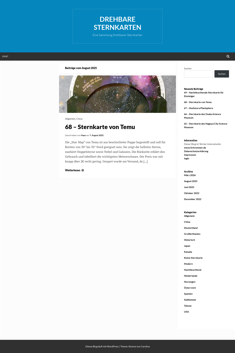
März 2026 (190, 175)
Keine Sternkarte (193, 257)
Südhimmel (190, 299)
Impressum (190, 154)
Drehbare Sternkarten (117, 23)
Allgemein (70, 118)
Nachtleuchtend (192, 269)
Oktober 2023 (191, 193)
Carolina (145, 346)
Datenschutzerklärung (196, 151)
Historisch (189, 239)
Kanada (188, 251)
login (186, 158)
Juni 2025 (189, 187)
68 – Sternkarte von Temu (100, 126)
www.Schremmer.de (195, 147)
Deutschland (191, 227)
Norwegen (189, 281)
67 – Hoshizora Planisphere (198, 108)
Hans (83, 135)
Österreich (190, 287)
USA (186, 311)
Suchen (188, 68)
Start (5, 56)
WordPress (113, 346)
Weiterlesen (75, 170)
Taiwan (188, 305)
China (79, 118)
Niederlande (190, 275)
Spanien (188, 293)
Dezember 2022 (192, 199)
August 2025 (190, 181)
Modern (188, 263)
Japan (187, 245)
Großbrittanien (192, 233)
